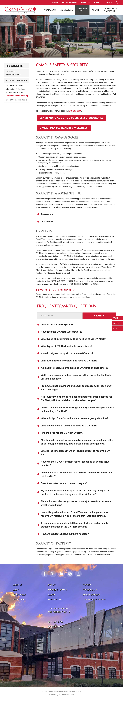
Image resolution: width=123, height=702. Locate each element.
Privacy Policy (75, 691)
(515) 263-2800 (55, 621)
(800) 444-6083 (55, 626)
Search (99, 315)
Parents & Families (57, 589)
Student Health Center (14, 86)
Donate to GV (55, 599)
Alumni (51, 594)
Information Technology (15, 89)
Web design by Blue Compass (61, 694)
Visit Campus (19, 594)
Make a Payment (91, 594)
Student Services (16, 80)
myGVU (51, 584)
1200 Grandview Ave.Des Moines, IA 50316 (59, 610)
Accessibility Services (14, 92)
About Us (17, 584)
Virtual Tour (19, 599)
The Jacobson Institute (94, 599)
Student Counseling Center (16, 100)
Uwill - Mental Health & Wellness (64, 127)
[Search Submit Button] (116, 2)
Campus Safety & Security (17, 96)
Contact (87, 584)
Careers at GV (90, 589)
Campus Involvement (13, 73)
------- (50, 616)
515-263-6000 (75, 111)
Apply (15, 589)
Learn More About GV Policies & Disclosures (71, 117)
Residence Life (14, 66)
